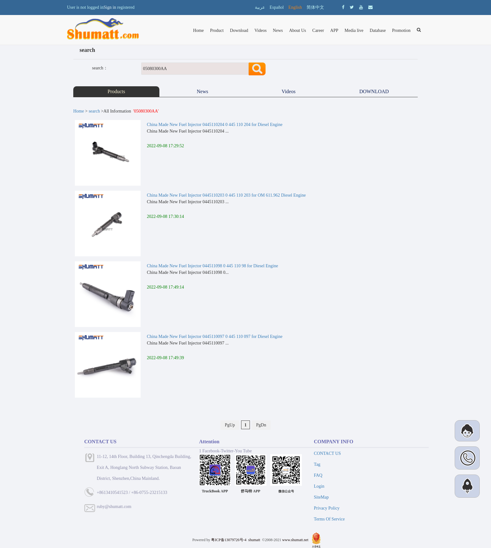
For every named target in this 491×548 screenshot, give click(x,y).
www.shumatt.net (295, 540)
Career (318, 30)
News (278, 30)
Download (239, 30)
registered (125, 7)
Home (198, 30)
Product (217, 30)
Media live (353, 30)
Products (116, 91)
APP (334, 30)
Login (319, 486)
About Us (297, 30)
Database (378, 30)
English (295, 7)
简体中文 (315, 7)
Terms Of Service (329, 519)
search (94, 111)
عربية (260, 7)
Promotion (401, 30)
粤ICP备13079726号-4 (228, 540)
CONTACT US (327, 453)
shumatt (254, 540)
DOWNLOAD (374, 91)
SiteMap (321, 497)
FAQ (318, 475)
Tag (317, 464)
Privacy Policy (326, 508)
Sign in (110, 7)
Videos (261, 30)
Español (277, 7)
